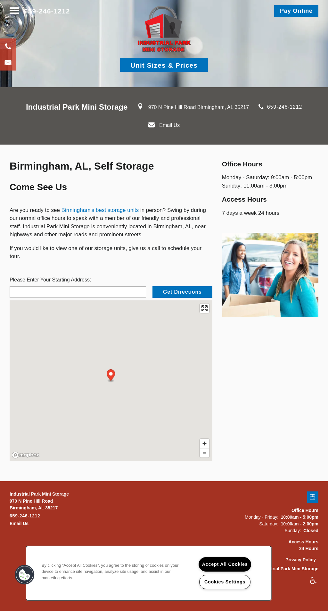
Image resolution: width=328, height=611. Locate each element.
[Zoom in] (204, 443)
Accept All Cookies (225, 564)
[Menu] (14, 11)
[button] (296, 11)
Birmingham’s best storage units (100, 210)
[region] (149, 573)
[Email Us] (8, 62)
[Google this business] (312, 497)
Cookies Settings (224, 581)
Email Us (169, 125)
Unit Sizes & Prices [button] (164, 65)
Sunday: (293, 530)
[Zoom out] (204, 452)
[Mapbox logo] (26, 455)
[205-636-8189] (8, 46)
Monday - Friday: (261, 517)
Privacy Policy (300, 559)
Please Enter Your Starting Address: (50, 279)
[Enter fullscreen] (204, 308)
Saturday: (268, 523)
